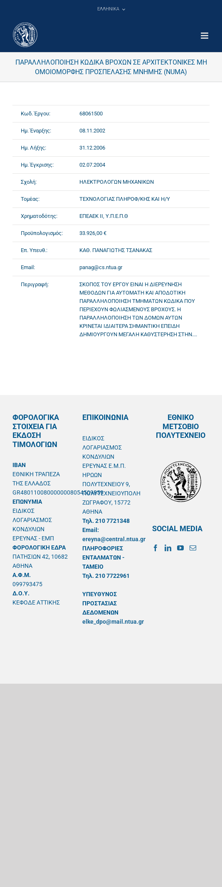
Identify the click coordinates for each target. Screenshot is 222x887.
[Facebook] (155, 548)
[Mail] (193, 548)
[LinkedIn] (168, 548)
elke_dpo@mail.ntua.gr (113, 621)
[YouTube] (180, 548)
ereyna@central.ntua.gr (114, 539)
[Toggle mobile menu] (205, 35)
